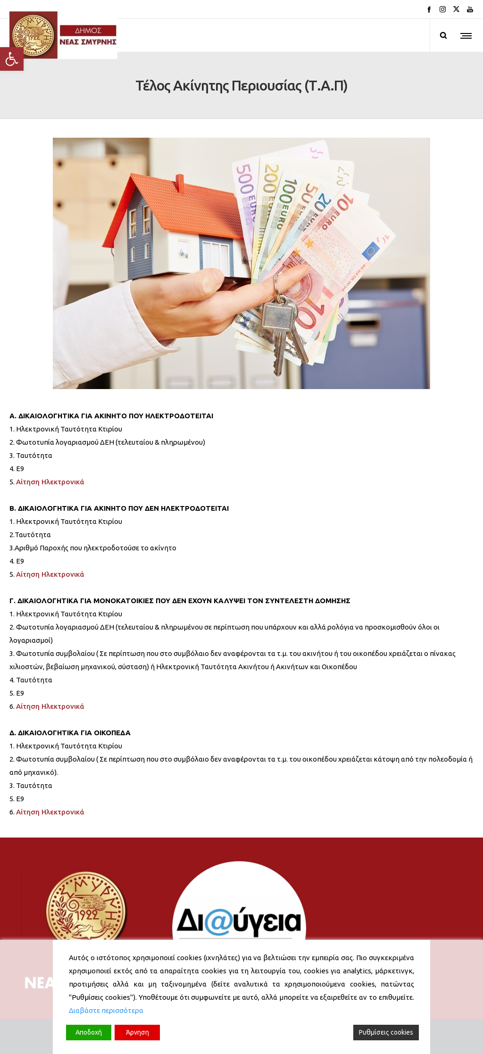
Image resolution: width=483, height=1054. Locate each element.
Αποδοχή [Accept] (88, 1032)
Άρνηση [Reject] (137, 1032)
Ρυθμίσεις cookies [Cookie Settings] (386, 1032)
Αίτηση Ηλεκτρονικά (50, 482)
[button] (12, 59)
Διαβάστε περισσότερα (106, 1010)
